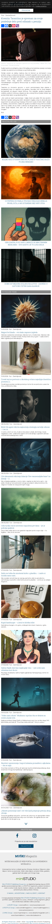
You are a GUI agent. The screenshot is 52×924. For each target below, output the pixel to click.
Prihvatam (26, 10)
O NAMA (10, 893)
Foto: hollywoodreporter (9, 59)
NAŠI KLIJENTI (31, 893)
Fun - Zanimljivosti (15, 329)
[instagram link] (34, 835)
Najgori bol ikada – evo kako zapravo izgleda (19, 332)
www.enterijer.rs (20, 913)
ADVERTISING (20, 893)
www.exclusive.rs (26, 910)
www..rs (23, 905)
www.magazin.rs (24, 908)
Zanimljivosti (10, 15)
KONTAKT (41, 893)
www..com (37, 905)
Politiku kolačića (41, 6)
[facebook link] (17, 836)
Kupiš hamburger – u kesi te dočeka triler (18, 622)
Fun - (3, 15)
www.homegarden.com (39, 913)
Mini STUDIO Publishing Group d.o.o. (14, 884)
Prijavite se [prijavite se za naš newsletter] (26, 846)
